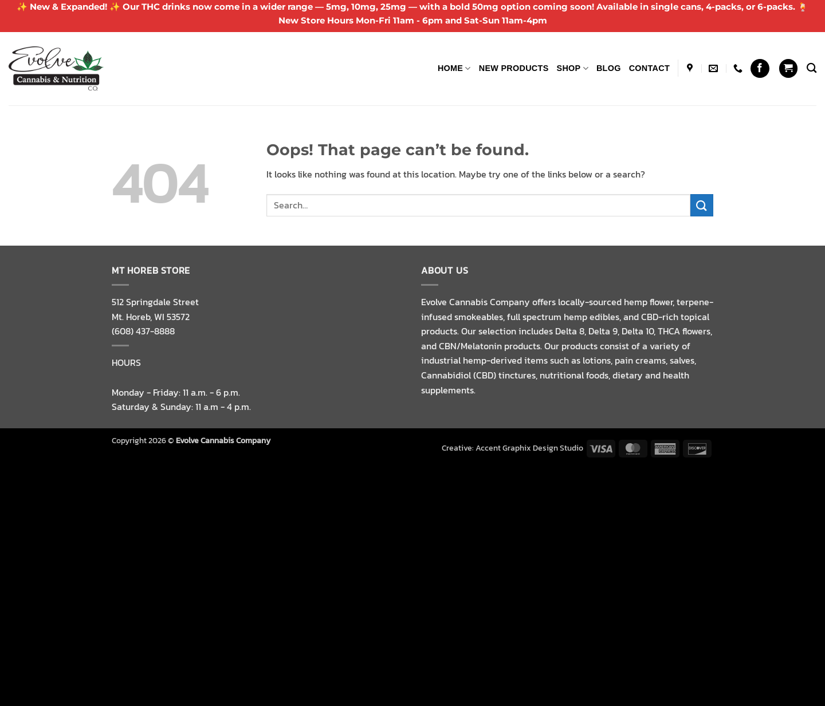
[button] (788, 68)
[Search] (811, 68)
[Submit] (701, 205)
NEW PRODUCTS (514, 68)
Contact (649, 68)
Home (454, 68)
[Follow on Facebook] (760, 68)
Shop (572, 68)
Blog (608, 68)
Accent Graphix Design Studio (529, 447)
